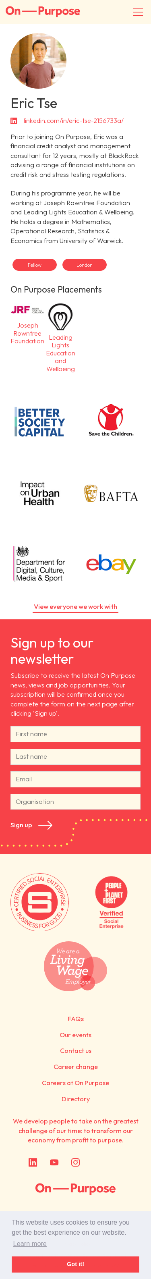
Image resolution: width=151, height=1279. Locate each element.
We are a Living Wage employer (75, 966)
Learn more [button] (30, 1243)
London (85, 265)
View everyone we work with (75, 606)
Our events (75, 1035)
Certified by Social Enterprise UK (39, 902)
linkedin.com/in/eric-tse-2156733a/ (74, 120)
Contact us (75, 1050)
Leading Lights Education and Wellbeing (60, 336)
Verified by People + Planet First (111, 902)
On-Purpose (43, 12)
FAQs (76, 1019)
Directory (76, 1099)
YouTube (54, 1163)
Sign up (21, 825)
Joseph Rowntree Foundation (27, 322)
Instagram (75, 1163)
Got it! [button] (75, 1264)
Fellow (34, 265)
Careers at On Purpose (75, 1083)
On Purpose (75, 1189)
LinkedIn (33, 1163)
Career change (76, 1067)
